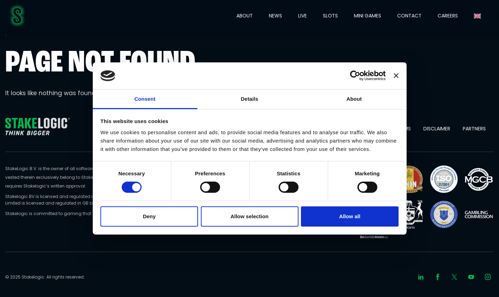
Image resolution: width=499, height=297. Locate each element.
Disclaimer (436, 128)
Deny (149, 216)
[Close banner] (396, 75)
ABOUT (244, 15)
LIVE (302, 15)
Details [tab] (249, 99)
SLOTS (330, 15)
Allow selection (249, 216)
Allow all (350, 216)
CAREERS (448, 15)
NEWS (275, 15)
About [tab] (354, 99)
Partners (474, 128)
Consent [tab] (145, 99)
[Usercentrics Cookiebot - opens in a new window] (355, 75)
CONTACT (409, 15)
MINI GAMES (367, 15)
